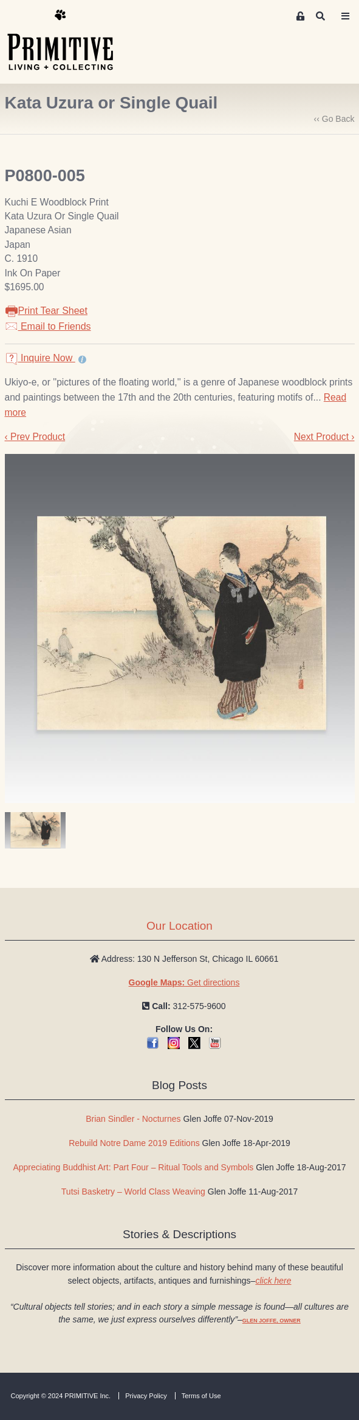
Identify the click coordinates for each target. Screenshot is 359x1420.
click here (273, 1280)
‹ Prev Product (35, 437)
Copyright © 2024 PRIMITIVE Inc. (61, 1395)
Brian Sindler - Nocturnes (133, 1119)
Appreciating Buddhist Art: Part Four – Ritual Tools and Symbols (133, 1167)
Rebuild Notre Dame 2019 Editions (134, 1143)
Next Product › (324, 437)
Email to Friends (48, 326)
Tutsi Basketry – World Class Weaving (133, 1191)
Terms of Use (201, 1395)
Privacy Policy (145, 1395)
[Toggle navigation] (346, 16)
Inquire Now (40, 358)
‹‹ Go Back (334, 119)
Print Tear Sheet (46, 310)
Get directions (184, 982)
